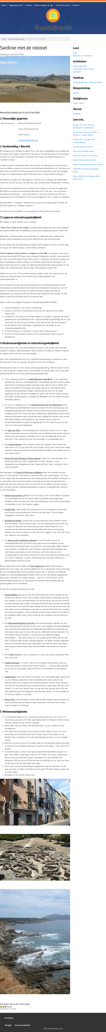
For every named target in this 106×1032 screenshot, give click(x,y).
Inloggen (8, 1025)
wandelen (77, 72)
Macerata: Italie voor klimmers (85, 155)
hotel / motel (78, 103)
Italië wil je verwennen (82, 55)
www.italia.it (31, 211)
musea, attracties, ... (81, 66)
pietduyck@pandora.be (28, 140)
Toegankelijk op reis (53, 27)
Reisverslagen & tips (44, 5)
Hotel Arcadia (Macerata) (83, 151)
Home (3, 5)
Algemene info (15, 5)
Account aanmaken (22, 1025)
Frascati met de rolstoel (83, 146)
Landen (28, 5)
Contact (76, 5)
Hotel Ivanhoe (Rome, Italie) (84, 160)
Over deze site (62, 5)
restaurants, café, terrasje (83, 69)
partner (76, 93)
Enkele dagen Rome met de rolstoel (88, 164)
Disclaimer (9, 1018)
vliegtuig (76, 113)
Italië (75, 52)
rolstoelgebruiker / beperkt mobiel (87, 82)
